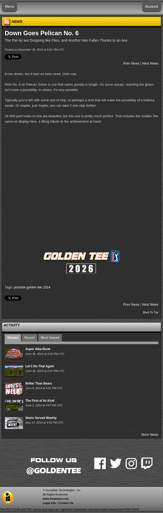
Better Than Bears (38, 383)
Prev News (131, 63)
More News (149, 434)
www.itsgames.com (56, 498)
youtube (19, 287)
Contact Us (65, 503)
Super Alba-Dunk (37, 349)
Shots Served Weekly (40, 418)
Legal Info (49, 503)
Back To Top (150, 312)
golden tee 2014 (38, 287)
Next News (150, 63)
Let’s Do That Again (39, 366)
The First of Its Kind (39, 400)
